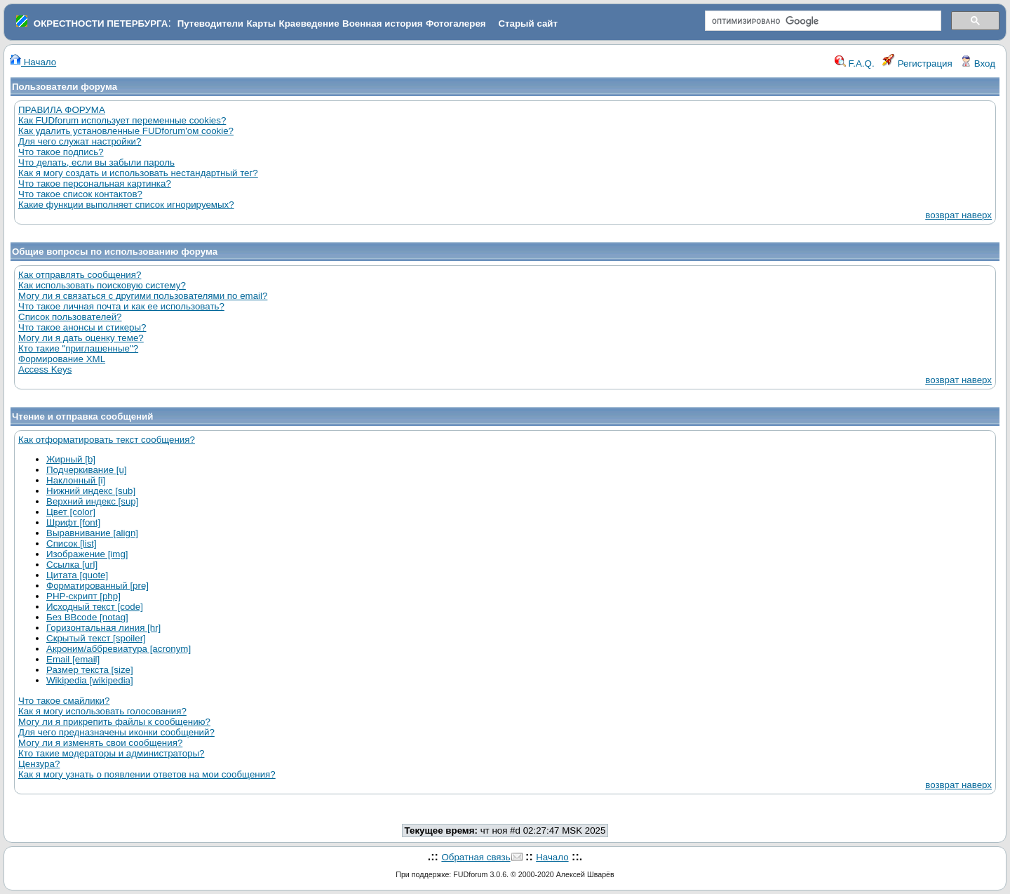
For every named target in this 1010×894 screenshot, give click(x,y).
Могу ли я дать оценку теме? (81, 338)
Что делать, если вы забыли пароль (96, 162)
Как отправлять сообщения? (79, 274)
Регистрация (917, 63)
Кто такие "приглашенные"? (78, 348)
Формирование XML (61, 359)
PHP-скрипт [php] (83, 596)
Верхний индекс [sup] (92, 501)
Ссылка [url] (71, 564)
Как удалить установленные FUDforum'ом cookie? (126, 131)
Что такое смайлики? (63, 700)
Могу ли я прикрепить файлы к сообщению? (114, 721)
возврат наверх (958, 215)
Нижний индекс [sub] (90, 491)
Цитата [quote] (77, 575)
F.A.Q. (855, 63)
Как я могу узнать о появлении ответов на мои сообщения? (147, 774)
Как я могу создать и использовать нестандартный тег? (138, 173)
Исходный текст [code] (94, 606)
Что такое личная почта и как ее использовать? (121, 306)
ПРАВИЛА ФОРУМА (61, 110)
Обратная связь (475, 857)
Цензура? (39, 764)
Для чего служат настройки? (79, 141)
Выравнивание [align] (92, 533)
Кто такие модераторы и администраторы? (111, 753)
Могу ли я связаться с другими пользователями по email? (142, 296)
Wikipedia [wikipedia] (89, 680)
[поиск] (821, 21)
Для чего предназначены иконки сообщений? (116, 732)
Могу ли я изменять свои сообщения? (100, 743)
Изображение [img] (87, 554)
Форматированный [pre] (97, 585)
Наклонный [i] (75, 480)
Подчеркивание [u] (86, 470)
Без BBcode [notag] (87, 617)
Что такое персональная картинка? (94, 183)
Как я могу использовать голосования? (102, 711)
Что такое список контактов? (80, 194)
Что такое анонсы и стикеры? (82, 327)
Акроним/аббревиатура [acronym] (118, 648)
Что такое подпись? (61, 152)
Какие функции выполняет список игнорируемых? (126, 204)
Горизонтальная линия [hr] (103, 627)
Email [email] (73, 659)
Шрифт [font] (73, 522)
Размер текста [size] (89, 670)
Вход (977, 63)
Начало (33, 62)
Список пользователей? (70, 317)
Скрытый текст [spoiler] (96, 638)
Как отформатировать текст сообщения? (106, 439)
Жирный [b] (70, 459)
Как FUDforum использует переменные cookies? (122, 120)
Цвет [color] (70, 512)
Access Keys (45, 369)
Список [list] (71, 543)
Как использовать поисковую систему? (102, 285)
